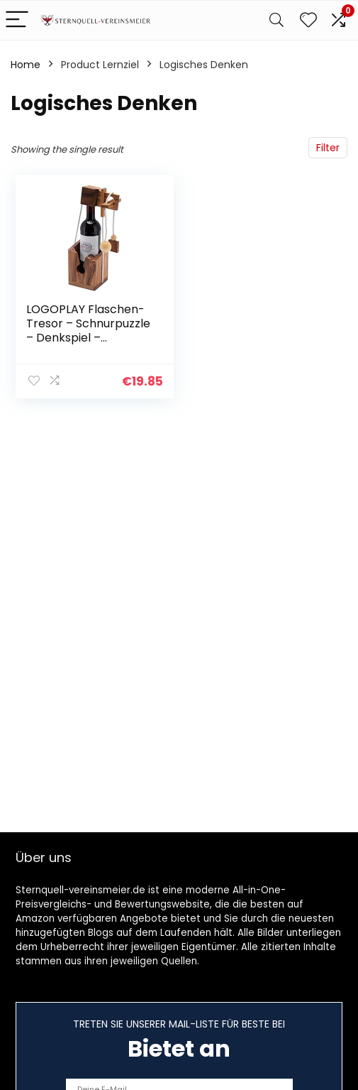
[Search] (276, 20)
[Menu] (17, 20)
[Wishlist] (308, 20)
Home (25, 65)
